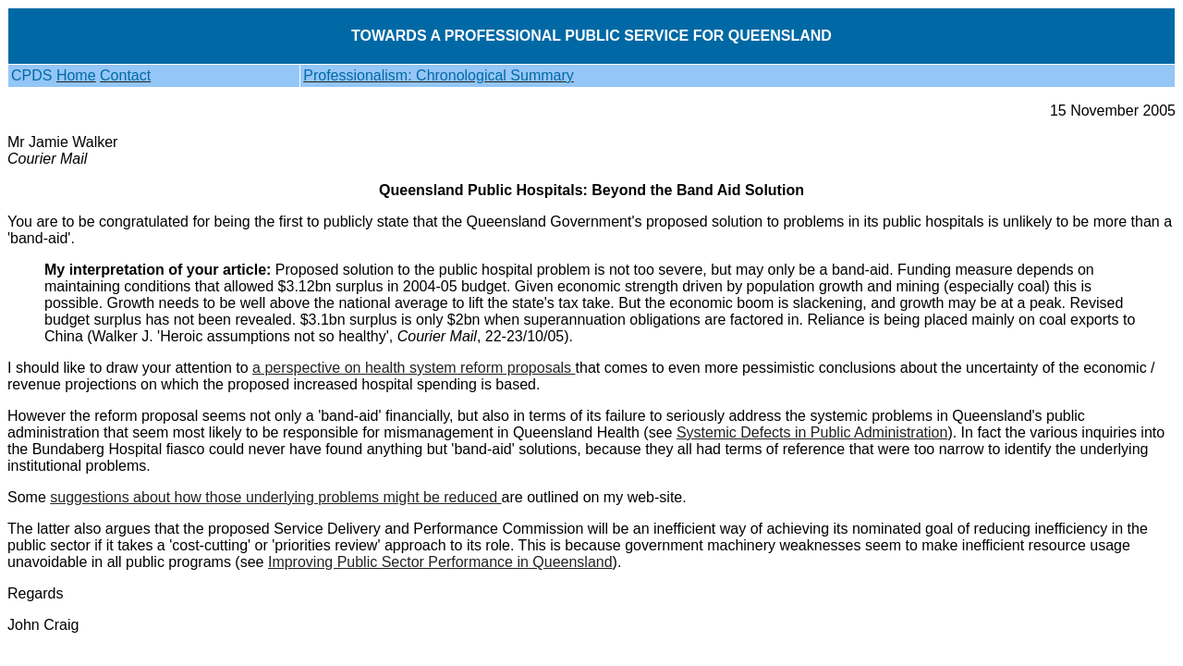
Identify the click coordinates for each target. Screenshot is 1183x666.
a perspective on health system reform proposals (414, 368)
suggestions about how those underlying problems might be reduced (275, 497)
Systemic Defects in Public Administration (812, 432)
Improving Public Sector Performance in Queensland (440, 562)
